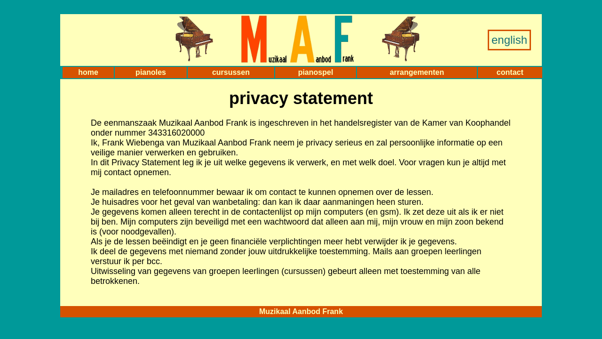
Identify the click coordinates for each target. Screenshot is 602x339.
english (509, 39)
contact (510, 72)
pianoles (150, 72)
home (88, 72)
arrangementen (417, 72)
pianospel (315, 72)
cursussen (231, 72)
